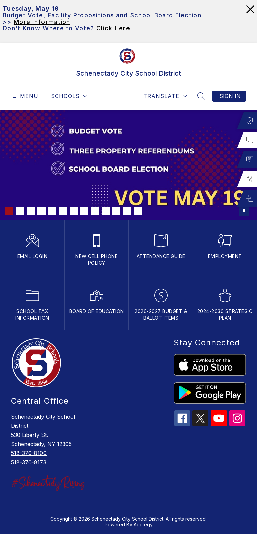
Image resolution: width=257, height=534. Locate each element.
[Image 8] (84, 211)
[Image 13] (138, 211)
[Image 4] (41, 211)
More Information (42, 21)
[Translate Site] (165, 96)
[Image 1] (9, 211)
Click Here (113, 28)
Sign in (230, 96)
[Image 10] (106, 211)
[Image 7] (74, 211)
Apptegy (143, 524)
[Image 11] (116, 211)
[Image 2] (20, 211)
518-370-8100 (29, 453)
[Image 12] (127, 211)
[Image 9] (95, 211)
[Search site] (201, 96)
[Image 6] (63, 211)
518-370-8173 (28, 462)
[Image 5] (52, 211)
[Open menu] (24, 96)
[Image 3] (31, 211)
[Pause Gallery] (244, 210)
